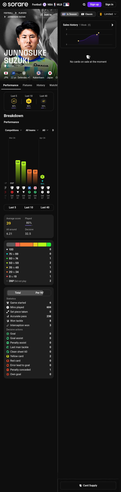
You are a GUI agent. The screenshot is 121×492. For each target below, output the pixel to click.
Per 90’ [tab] (40, 292)
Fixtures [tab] (27, 85)
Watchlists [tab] (55, 85)
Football (39, 4)
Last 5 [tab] (12, 207)
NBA (51, 4)
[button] (84, 4)
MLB (63, 4)
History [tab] (41, 85)
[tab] (87, 14)
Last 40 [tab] (45, 207)
